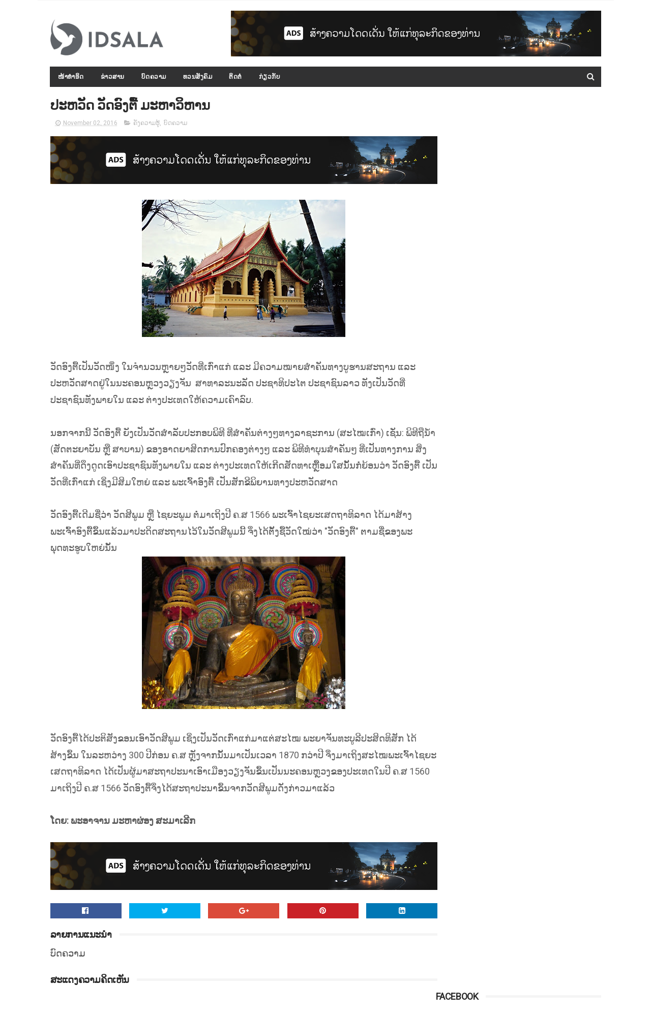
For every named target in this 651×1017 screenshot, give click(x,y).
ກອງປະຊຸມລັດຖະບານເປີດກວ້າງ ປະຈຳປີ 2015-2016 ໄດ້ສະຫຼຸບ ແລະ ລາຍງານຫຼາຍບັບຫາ (541, 365)
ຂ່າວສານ (113, 76)
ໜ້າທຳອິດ (71, 76)
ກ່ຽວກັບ (270, 76)
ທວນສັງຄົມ (198, 76)
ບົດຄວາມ (153, 76)
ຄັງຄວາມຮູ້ (146, 124)
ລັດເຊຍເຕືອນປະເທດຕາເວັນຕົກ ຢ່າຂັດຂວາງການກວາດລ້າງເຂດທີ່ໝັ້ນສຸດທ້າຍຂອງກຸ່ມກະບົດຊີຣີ (538, 696)
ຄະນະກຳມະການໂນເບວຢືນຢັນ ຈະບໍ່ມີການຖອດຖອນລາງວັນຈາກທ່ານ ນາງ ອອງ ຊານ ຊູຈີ (544, 650)
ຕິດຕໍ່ (236, 76)
